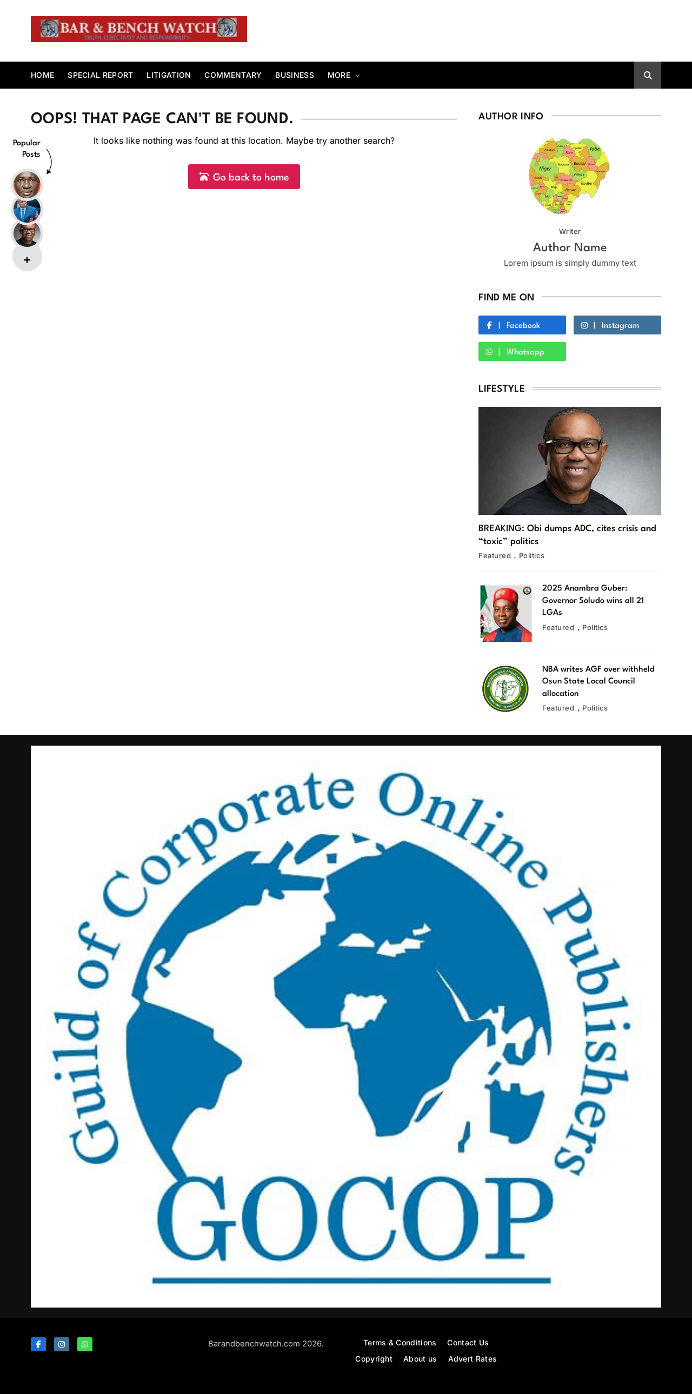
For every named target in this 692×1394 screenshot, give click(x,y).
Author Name (570, 248)
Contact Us (468, 1342)
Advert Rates (472, 1358)
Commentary (233, 74)
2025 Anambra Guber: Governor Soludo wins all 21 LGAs (593, 601)
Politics (532, 555)
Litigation (169, 74)
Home (42, 74)
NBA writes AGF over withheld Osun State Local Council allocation (598, 682)
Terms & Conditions (399, 1342)
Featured (494, 555)
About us (420, 1358)
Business (294, 74)
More (339, 74)
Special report (100, 74)
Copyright (373, 1358)
